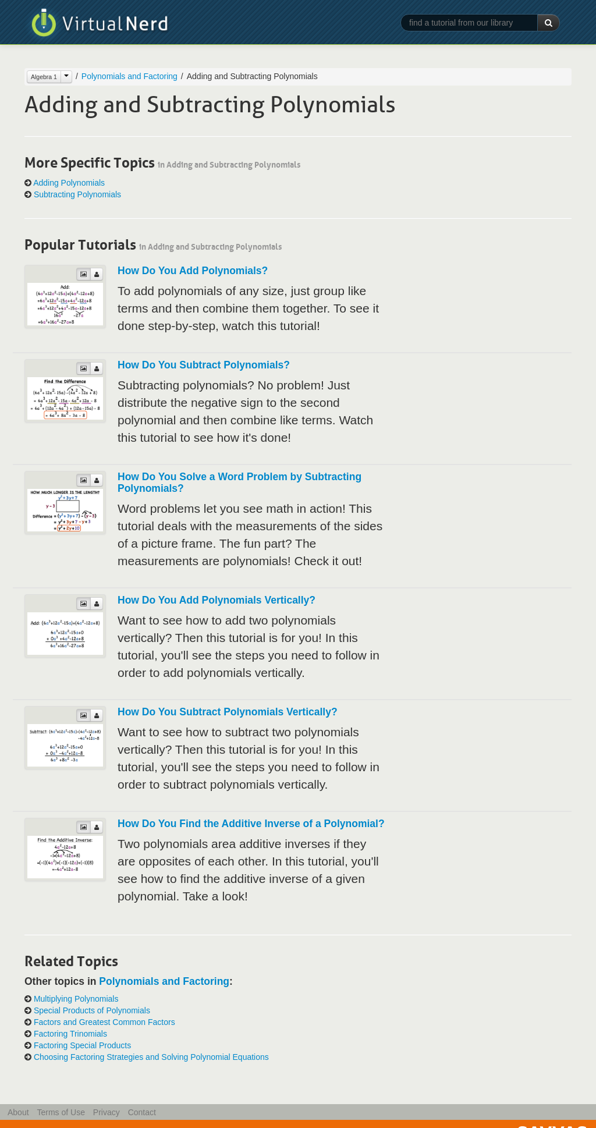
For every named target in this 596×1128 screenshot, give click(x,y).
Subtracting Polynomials (77, 194)
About (18, 1112)
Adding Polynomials (69, 182)
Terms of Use (60, 1112)
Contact (142, 1112)
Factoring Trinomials (70, 1033)
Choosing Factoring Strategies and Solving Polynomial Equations (151, 1057)
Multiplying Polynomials (76, 998)
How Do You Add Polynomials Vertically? (216, 600)
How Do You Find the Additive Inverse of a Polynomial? (251, 823)
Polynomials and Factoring (129, 76)
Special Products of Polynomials (92, 1010)
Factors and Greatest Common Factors (104, 1022)
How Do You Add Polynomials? (193, 270)
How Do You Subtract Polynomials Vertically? (228, 712)
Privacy (106, 1112)
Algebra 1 (44, 76)
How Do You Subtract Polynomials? (204, 365)
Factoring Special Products (82, 1045)
